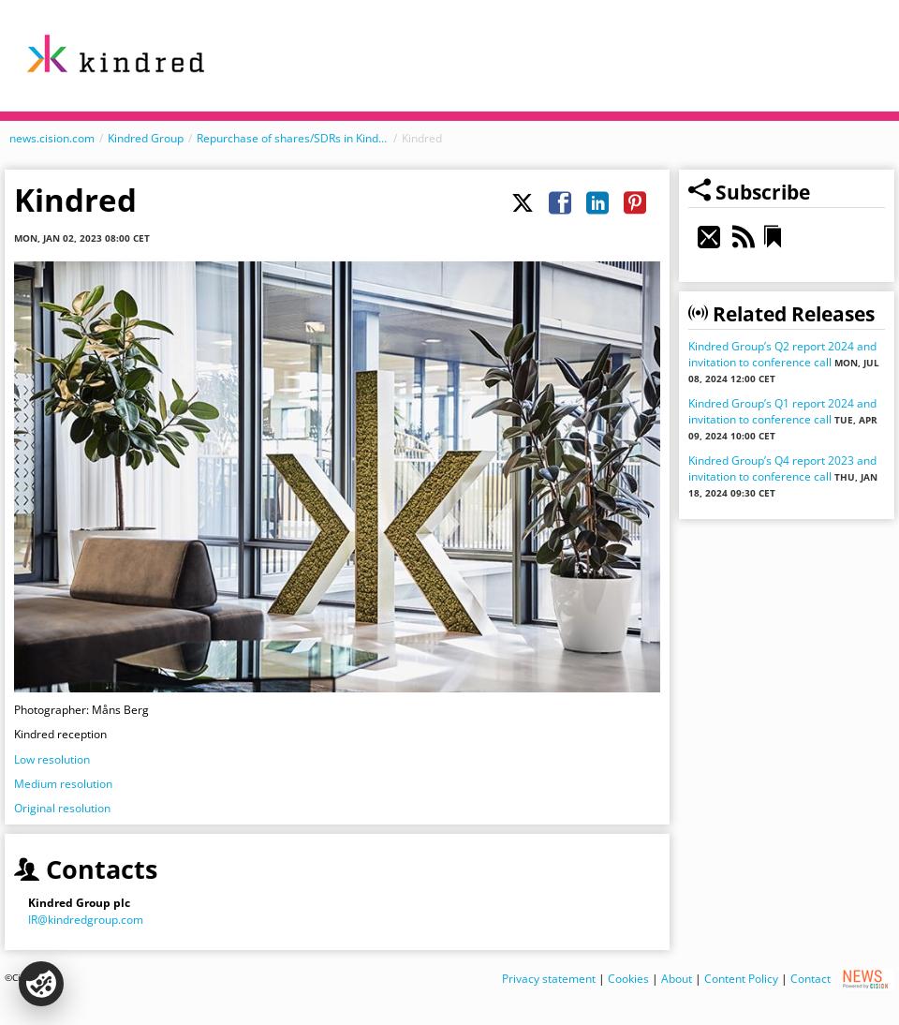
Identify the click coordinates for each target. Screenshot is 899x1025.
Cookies (628, 978)
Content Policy (741, 978)
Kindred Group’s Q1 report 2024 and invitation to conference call (782, 411)
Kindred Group (146, 138)
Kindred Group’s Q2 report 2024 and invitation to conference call (782, 354)
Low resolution (52, 759)
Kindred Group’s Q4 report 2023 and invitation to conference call (782, 468)
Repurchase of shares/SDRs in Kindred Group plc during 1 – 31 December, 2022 (293, 138)
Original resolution (62, 808)
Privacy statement (549, 978)
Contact (810, 978)
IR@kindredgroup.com (85, 920)
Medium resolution (63, 784)
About (676, 978)
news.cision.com (52, 138)
